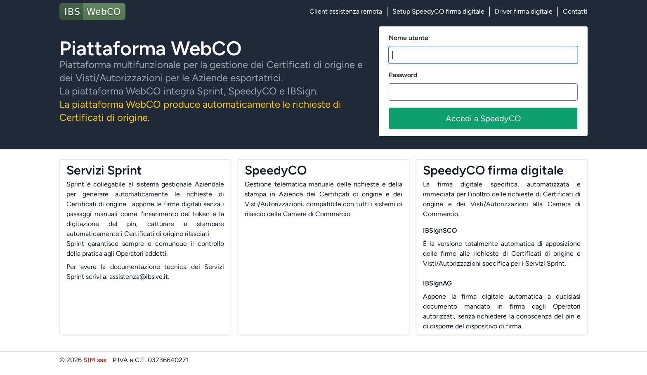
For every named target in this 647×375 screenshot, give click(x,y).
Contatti (575, 11)
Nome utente (408, 38)
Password (403, 75)
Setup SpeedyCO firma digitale (438, 11)
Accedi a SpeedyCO (483, 118)
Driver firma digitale (524, 11)
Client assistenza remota (345, 11)
